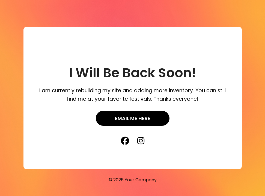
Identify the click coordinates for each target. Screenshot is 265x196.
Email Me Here (132, 118)
